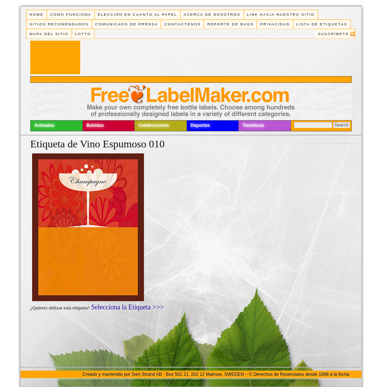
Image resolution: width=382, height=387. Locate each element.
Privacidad (275, 24)
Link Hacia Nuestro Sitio (281, 14)
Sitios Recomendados (59, 24)
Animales (44, 125)
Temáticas (253, 125)
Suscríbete (333, 34)
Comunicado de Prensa (126, 24)
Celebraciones (153, 125)
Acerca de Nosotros (212, 14)
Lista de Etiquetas (321, 24)
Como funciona (70, 14)
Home (36, 14)
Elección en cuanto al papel (137, 14)
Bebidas (95, 125)
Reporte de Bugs (230, 24)
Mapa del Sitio (49, 34)
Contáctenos (183, 24)
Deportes (200, 125)
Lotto (83, 34)
